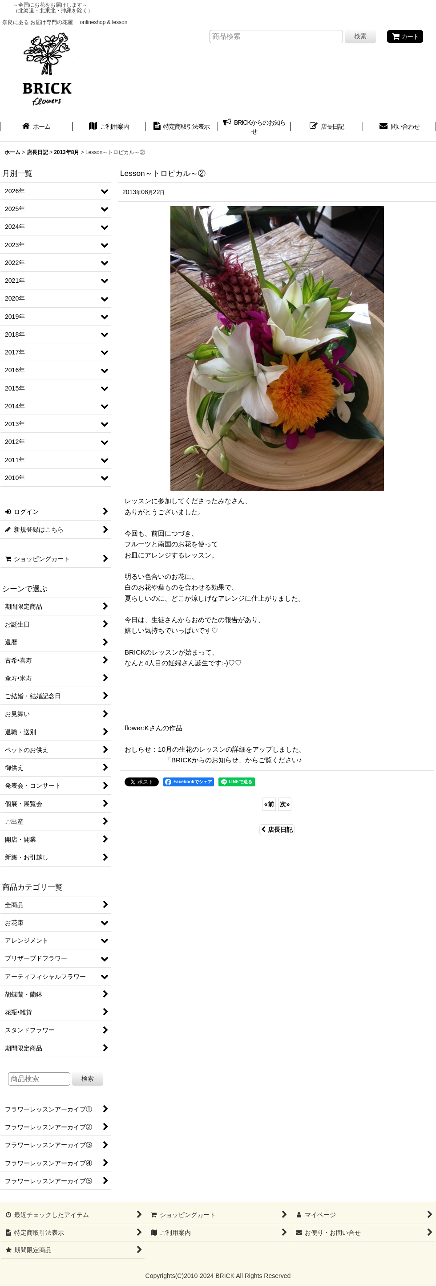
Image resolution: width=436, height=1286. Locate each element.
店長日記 (277, 829)
